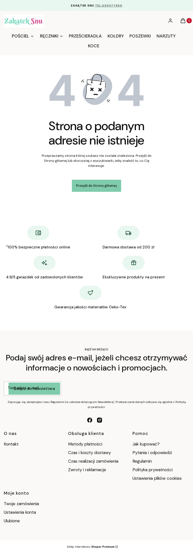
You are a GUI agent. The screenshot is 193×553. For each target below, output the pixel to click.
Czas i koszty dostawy (89, 452)
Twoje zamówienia (21, 503)
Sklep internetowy (91, 546)
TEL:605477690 (108, 6)
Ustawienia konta (20, 512)
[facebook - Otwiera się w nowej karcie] (90, 420)
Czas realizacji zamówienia (93, 461)
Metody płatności (85, 444)
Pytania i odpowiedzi (152, 452)
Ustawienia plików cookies (157, 478)
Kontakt (11, 444)
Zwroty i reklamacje (87, 469)
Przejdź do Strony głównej (96, 185)
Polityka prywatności (152, 469)
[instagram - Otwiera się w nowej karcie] (99, 420)
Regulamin (142, 461)
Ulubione (12, 521)
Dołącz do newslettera (34, 388)
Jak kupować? (146, 444)
